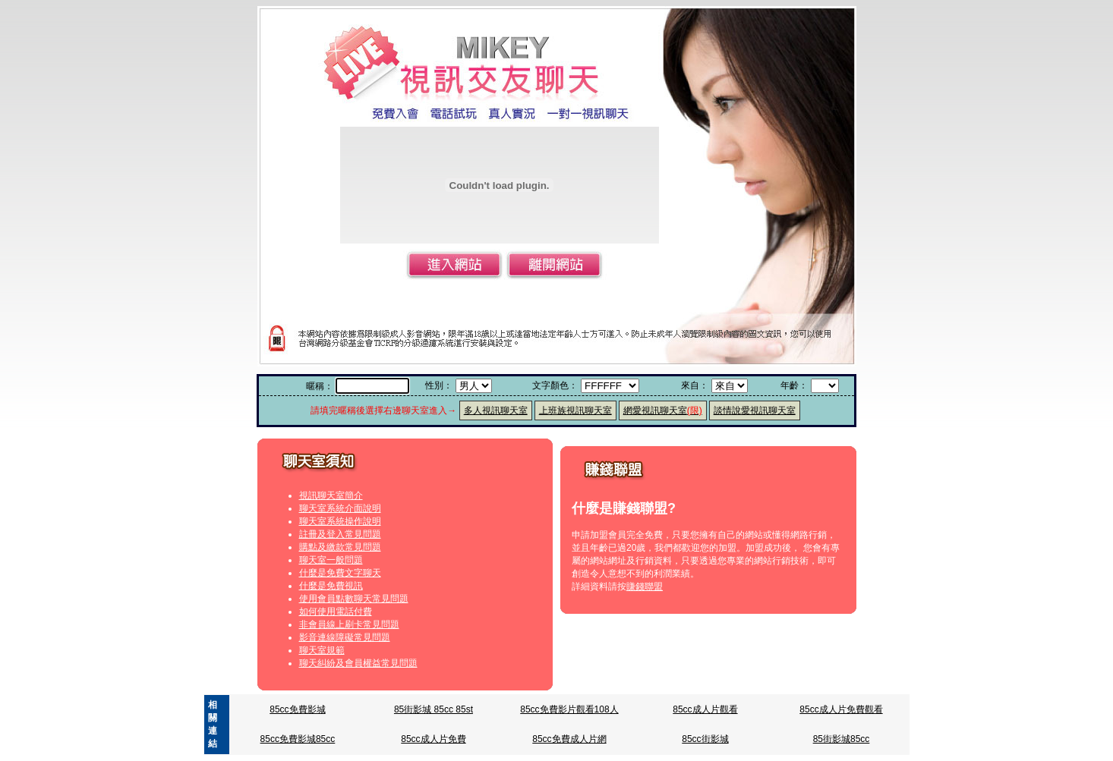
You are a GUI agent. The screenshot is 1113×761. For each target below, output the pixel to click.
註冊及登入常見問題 (340, 534)
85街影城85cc (841, 739)
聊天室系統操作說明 (340, 521)
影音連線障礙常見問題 (344, 637)
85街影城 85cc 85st (433, 709)
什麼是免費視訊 (331, 585)
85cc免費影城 (297, 709)
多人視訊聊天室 (496, 410)
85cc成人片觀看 (705, 709)
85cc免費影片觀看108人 (569, 709)
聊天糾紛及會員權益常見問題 (358, 663)
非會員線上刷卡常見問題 (349, 624)
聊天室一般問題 (331, 560)
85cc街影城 (705, 739)
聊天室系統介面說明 (340, 508)
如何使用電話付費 (335, 611)
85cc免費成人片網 (569, 739)
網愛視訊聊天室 (662, 410)
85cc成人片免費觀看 (840, 709)
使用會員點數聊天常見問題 (353, 598)
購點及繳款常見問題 (340, 547)
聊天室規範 (322, 650)
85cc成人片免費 (433, 739)
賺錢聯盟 (644, 586)
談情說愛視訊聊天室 (755, 410)
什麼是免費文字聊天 (340, 573)
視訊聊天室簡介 (331, 495)
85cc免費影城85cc (298, 739)
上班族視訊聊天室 (575, 410)
